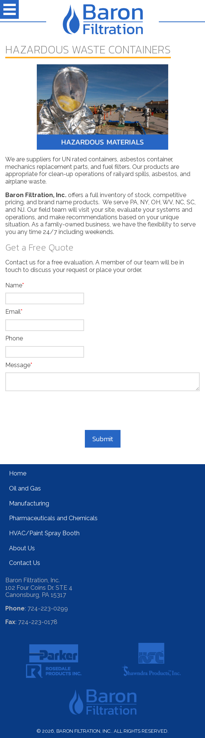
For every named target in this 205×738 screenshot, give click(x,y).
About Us (22, 548)
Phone (14, 338)
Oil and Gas (25, 488)
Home (17, 473)
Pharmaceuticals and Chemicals (53, 518)
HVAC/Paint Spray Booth (44, 533)
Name (13, 285)
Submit (102, 439)
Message (17, 365)
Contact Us (24, 562)
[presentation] (102, 411)
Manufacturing (29, 503)
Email (13, 311)
